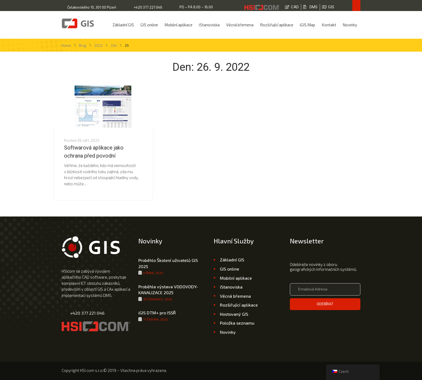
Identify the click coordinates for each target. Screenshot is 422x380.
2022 (98, 46)
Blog (82, 46)
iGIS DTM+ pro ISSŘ (157, 312)
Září (114, 46)
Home (66, 46)
